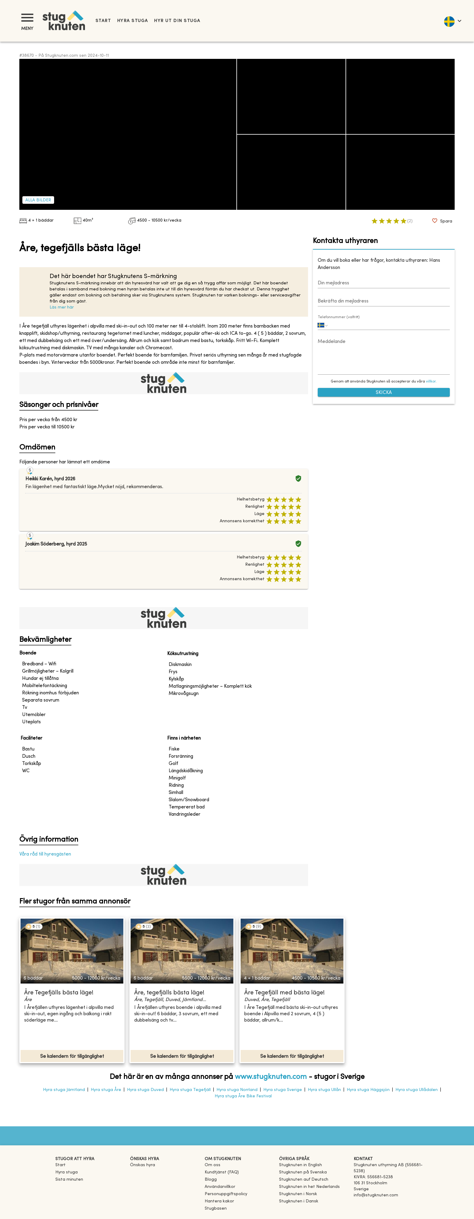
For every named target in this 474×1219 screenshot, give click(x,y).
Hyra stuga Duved (145, 1090)
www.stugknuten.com (271, 1077)
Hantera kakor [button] (219, 1201)
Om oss (212, 1165)
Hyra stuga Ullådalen (416, 1090)
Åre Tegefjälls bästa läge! (58, 993)
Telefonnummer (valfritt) (339, 317)
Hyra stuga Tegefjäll (190, 1090)
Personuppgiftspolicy (226, 1194)
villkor (431, 381)
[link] (300, 1165)
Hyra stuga (132, 21)
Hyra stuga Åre (106, 1090)
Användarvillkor (220, 1187)
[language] (452, 20)
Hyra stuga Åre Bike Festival (243, 1096)
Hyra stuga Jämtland (64, 1090)
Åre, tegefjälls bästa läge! (169, 993)
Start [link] (103, 21)
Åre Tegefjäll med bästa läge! (284, 993)
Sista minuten (69, 1180)
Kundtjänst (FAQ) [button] (222, 1172)
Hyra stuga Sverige (282, 1090)
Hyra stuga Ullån (324, 1090)
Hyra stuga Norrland (237, 1090)
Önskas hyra (142, 1165)
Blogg (211, 1180)
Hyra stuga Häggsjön (368, 1090)
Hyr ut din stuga (177, 21)
